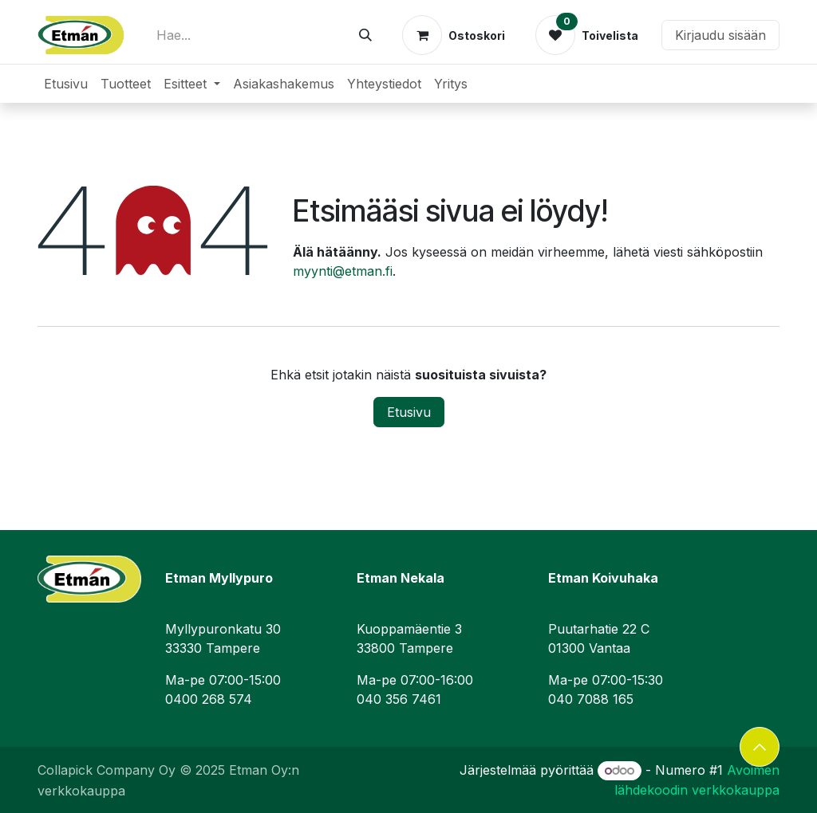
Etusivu (409, 412)
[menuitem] (65, 84)
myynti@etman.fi (343, 271)
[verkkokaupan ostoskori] (454, 35)
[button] (760, 747)
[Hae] (365, 35)
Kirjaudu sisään (720, 35)
